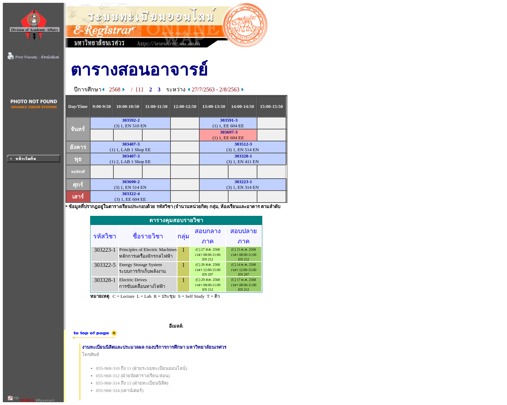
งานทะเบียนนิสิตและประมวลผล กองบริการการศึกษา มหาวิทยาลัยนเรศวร (154, 347)
